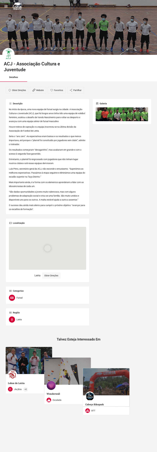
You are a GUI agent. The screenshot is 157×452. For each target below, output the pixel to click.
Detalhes (13, 77)
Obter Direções (51, 275)
